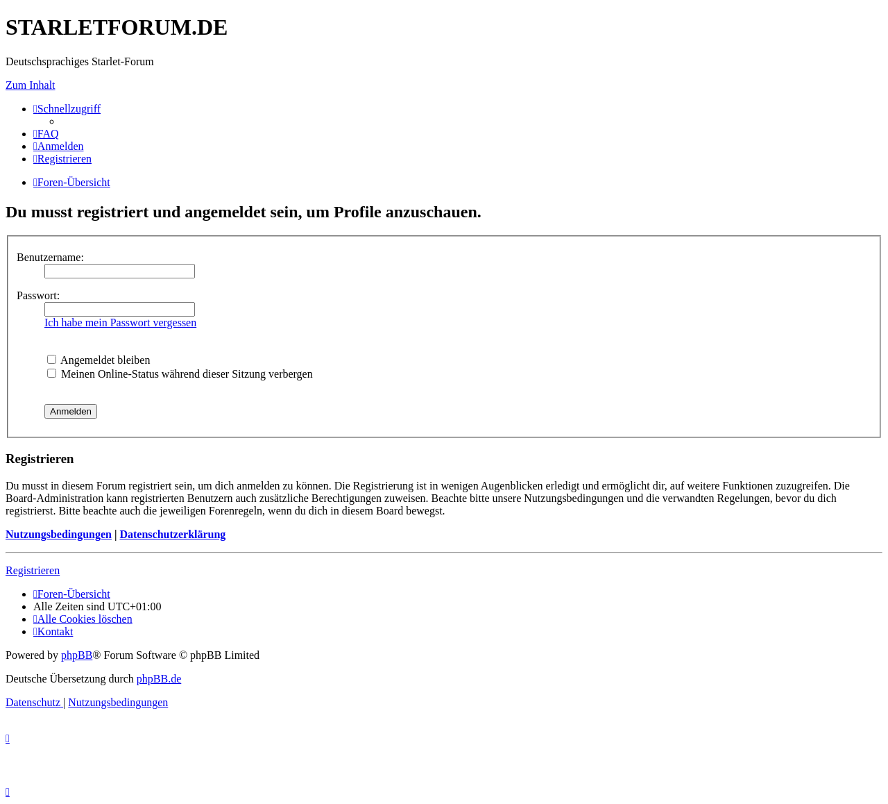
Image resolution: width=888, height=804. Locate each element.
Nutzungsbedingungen (59, 534)
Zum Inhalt (31, 85)
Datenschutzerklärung (172, 534)
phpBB (76, 655)
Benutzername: (50, 257)
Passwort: (38, 295)
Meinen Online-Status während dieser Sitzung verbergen (180, 374)
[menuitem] (46, 134)
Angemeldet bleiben (98, 360)
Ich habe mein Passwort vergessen (120, 322)
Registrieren (33, 570)
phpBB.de (159, 679)
